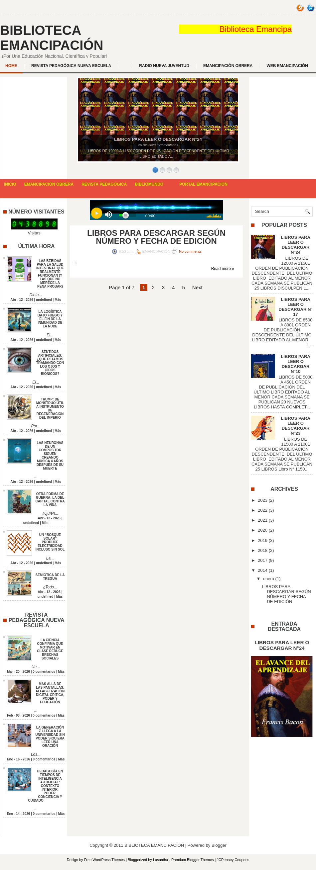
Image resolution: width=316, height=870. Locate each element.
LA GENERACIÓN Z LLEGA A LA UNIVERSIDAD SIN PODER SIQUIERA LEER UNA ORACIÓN (50, 736)
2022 (262, 510)
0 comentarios (44, 671)
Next (197, 287)
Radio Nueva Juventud (164, 65)
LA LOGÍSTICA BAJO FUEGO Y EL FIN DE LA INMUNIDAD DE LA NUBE (50, 319)
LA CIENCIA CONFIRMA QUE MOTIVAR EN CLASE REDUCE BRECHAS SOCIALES (50, 649)
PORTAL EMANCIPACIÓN (203, 184)
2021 (262, 520)
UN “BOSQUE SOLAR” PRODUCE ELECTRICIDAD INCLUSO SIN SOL (50, 542)
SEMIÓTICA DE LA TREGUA (50, 576)
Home (11, 65)
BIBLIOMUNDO (149, 184)
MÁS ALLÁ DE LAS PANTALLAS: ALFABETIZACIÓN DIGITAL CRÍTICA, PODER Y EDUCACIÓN (50, 693)
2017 (262, 560)
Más (58, 300)
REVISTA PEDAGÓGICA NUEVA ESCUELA (71, 65)
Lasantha (160, 860)
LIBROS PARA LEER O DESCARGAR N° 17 (296, 307)
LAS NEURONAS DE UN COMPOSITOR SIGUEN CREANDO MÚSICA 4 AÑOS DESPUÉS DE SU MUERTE (50, 455)
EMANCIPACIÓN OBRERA (227, 65)
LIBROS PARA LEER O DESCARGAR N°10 (295, 364)
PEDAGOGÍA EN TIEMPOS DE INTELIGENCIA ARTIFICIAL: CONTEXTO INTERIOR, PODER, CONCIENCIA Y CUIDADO (45, 785)
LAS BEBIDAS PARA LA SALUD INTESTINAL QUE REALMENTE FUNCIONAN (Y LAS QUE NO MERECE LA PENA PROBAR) (50, 273)
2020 (262, 530)
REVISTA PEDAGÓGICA (104, 184)
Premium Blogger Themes (192, 860)
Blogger (219, 845)
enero (268, 578)
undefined (44, 300)
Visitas (34, 232)
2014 (262, 570)
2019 (262, 540)
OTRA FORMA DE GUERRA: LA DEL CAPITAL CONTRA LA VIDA (50, 499)
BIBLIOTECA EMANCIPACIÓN (51, 37)
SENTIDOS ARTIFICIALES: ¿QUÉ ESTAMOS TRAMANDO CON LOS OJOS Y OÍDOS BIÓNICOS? (50, 363)
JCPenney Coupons (233, 860)
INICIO (10, 184)
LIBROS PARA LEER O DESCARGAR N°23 (295, 426)
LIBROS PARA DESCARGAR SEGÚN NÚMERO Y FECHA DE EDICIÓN (156, 237)
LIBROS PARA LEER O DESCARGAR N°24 (295, 245)
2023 (262, 500)
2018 (262, 550)
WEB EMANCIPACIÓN (287, 65)
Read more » (222, 268)
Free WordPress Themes (104, 860)
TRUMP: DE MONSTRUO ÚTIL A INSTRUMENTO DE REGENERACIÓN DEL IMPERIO (50, 408)
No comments (190, 251)
